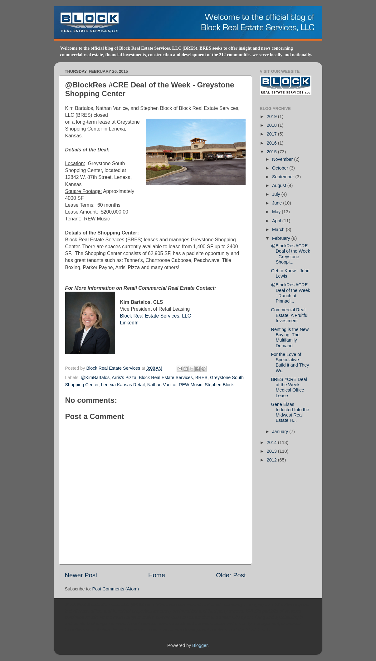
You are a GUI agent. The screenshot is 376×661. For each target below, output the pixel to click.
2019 (272, 116)
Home (156, 575)
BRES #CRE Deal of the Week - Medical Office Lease (289, 387)
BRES (201, 377)
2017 (272, 133)
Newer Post (81, 575)
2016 (272, 143)
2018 (272, 125)
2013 (272, 451)
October (280, 167)
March (279, 229)
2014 (272, 442)
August (279, 185)
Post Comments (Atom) (115, 588)
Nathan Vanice (161, 384)
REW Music (190, 384)
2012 (272, 459)
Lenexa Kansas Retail (123, 384)
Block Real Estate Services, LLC (155, 315)
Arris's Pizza (124, 377)
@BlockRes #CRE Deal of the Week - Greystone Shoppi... (290, 253)
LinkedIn (129, 322)
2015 (272, 151)
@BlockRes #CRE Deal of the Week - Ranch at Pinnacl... (290, 292)
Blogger (200, 645)
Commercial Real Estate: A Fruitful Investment (289, 315)
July (276, 194)
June (277, 202)
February (281, 238)
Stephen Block (219, 384)
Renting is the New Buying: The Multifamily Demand (290, 337)
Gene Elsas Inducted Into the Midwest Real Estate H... (290, 412)
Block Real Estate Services (114, 368)
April (277, 220)
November (283, 159)
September (283, 176)
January (280, 431)
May (277, 211)
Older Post (231, 575)
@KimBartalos (95, 377)
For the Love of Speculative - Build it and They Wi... (290, 362)
